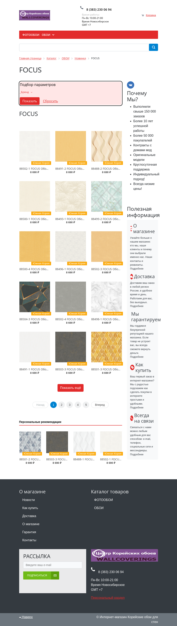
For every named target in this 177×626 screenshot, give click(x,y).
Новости (28, 500)
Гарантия (29, 532)
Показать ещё (70, 387)
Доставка (29, 516)
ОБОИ (99, 508)
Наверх (26, 617)
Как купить (30, 508)
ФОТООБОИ (103, 500)
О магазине (31, 524)
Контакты (29, 540)
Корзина (151, 15)
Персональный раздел (108, 597)
